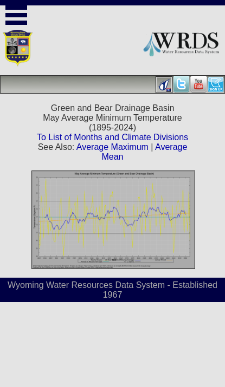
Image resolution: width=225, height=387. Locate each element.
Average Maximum (112, 147)
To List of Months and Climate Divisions (112, 137)
